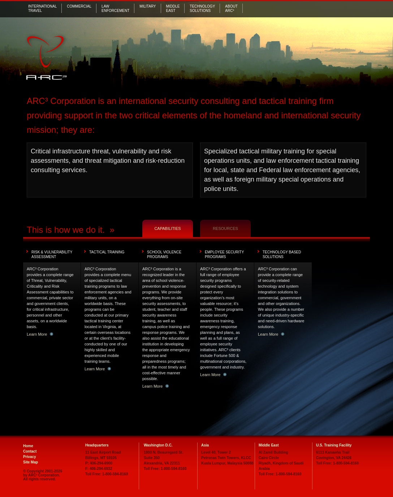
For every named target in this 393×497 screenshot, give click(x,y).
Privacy (29, 457)
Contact (29, 451)
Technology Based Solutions (282, 254)
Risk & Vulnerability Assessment (51, 254)
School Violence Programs (164, 254)
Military (147, 6)
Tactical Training (107, 252)
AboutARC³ (231, 8)
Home (28, 446)
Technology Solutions (202, 8)
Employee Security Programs (224, 254)
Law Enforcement (115, 8)
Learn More (40, 334)
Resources (225, 228)
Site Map (30, 462)
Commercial (79, 6)
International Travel (42, 8)
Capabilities (167, 228)
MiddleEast (173, 8)
